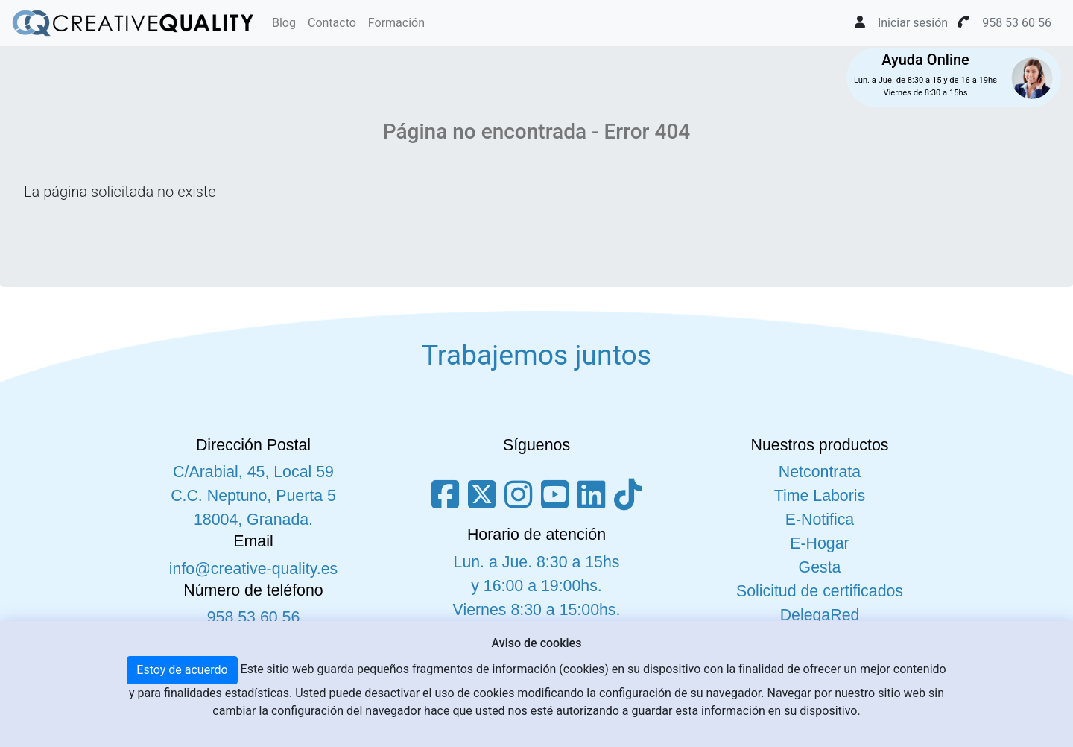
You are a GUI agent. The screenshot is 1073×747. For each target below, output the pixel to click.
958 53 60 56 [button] (1016, 23)
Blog (284, 23)
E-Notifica (819, 520)
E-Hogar (819, 543)
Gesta (820, 567)
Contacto (332, 23)
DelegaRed (820, 615)
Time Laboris (819, 496)
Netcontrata (820, 472)
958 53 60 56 (253, 617)
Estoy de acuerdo (181, 670)
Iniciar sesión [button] (913, 23)
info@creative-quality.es (253, 569)
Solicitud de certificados (819, 591)
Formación (396, 23)
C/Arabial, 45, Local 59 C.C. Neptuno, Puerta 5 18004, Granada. (253, 496)
